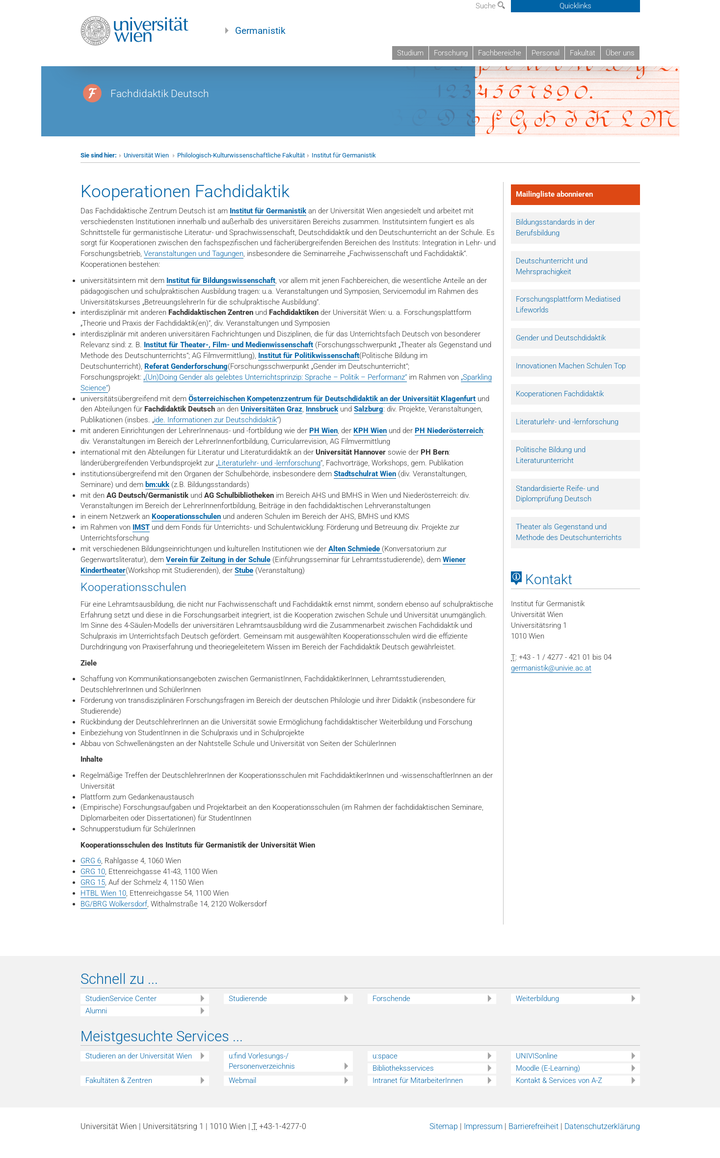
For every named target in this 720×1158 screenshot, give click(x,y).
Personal (546, 53)
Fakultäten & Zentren (118, 1095)
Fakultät (582, 53)
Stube (244, 585)
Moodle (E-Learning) (548, 1083)
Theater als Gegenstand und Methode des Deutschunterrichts (569, 547)
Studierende (248, 1013)
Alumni (96, 1026)
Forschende (391, 1013)
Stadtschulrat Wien (365, 489)
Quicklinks (575, 5)
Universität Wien (147, 170)
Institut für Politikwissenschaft (308, 370)
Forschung (451, 53)
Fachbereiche (499, 53)
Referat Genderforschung (186, 381)
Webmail (242, 1095)
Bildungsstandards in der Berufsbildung (555, 243)
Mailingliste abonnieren (554, 209)
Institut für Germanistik (344, 170)
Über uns (620, 53)
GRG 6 (90, 876)
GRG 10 (92, 886)
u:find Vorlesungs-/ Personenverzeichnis (262, 1076)
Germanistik (260, 31)
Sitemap (443, 1141)
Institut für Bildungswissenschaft (220, 295)
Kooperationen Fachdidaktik (560, 409)
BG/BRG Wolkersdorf (113, 919)
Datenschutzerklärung (602, 1141)
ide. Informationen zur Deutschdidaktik (215, 435)
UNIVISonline (537, 1071)
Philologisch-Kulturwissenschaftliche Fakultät (241, 170)
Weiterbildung (537, 1013)
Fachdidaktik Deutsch (159, 109)
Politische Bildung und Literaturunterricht (551, 470)
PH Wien (323, 445)
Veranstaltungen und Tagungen (193, 268)
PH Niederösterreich (449, 445)
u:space (385, 1071)
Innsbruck (322, 424)
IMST (141, 542)
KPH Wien (370, 445)
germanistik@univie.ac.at (551, 683)
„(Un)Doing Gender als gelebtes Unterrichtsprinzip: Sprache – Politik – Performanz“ (275, 392)
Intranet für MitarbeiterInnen (418, 1095)
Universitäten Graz (271, 424)
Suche (490, 5)
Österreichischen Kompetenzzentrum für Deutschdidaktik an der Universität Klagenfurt (332, 414)
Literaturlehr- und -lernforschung (269, 478)
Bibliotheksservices (403, 1083)
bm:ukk (157, 499)
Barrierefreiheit (533, 1141)
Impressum (483, 1141)
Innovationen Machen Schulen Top (571, 381)
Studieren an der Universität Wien (138, 1071)
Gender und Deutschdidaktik (561, 353)
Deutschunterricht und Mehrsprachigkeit (551, 281)
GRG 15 (92, 897)
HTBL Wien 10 (103, 908)
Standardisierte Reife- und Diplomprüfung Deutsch (557, 509)
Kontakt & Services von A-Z (559, 1095)
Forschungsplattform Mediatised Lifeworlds (568, 320)
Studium (410, 53)
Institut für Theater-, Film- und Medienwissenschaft (228, 360)
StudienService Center (121, 1013)
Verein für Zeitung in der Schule (218, 574)
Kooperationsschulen (186, 531)
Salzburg (368, 424)
